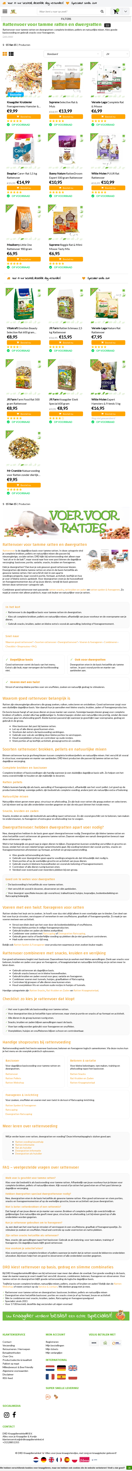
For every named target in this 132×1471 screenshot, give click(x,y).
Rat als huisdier (23, 1147)
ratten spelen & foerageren (105, 589)
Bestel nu (24, 116)
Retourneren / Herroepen (16, 1349)
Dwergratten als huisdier (28, 1153)
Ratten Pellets (13, 1078)
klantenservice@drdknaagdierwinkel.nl (23, 1439)
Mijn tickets (52, 1349)
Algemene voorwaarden (15, 1370)
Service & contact (48, 1286)
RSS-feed (8, 1378)
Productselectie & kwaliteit (17, 1359)
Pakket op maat (11, 1363)
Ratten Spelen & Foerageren (29, 944)
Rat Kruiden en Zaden (58, 990)
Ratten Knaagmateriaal (86, 990)
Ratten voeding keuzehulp (29, 1141)
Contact (7, 1341)
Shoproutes (23, 646)
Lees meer (8, 36)
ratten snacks (56, 589)
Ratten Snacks (37, 990)
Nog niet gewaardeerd (103, 418)
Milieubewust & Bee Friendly (18, 1367)
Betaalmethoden (12, 1352)
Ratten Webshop (15, 1082)
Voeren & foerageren (91, 642)
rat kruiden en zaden (76, 589)
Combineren (110, 642)
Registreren (52, 1341)
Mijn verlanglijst (54, 1352)
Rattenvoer (9, 550)
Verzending (9, 1345)
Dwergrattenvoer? (68, 642)
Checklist (11, 646)
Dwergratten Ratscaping (71, 933)
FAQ (34, 646)
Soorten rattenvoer (45, 642)
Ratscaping (49, 933)
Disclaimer (8, 1374)
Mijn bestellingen (55, 1345)
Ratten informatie (24, 1144)
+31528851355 (11, 1442)
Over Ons (8, 1356)
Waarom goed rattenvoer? (20, 642)
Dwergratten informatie (28, 1150)
